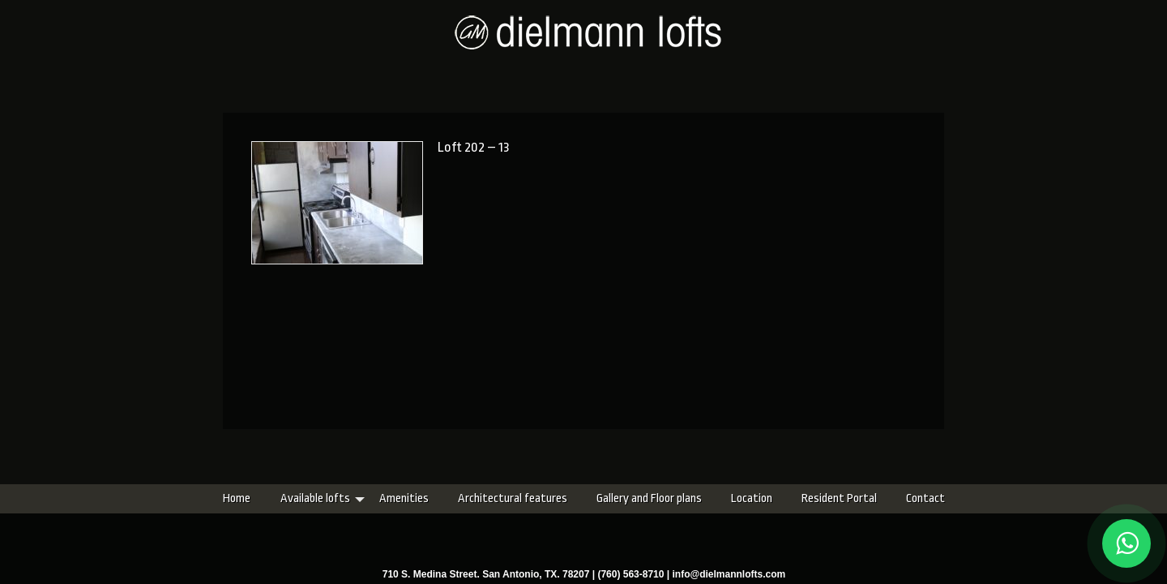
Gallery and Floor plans (553, 498)
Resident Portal (743, 498)
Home (141, 498)
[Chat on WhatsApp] (1126, 543)
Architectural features (417, 498)
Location (656, 498)
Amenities (308, 498)
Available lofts (219, 498)
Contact (829, 498)
